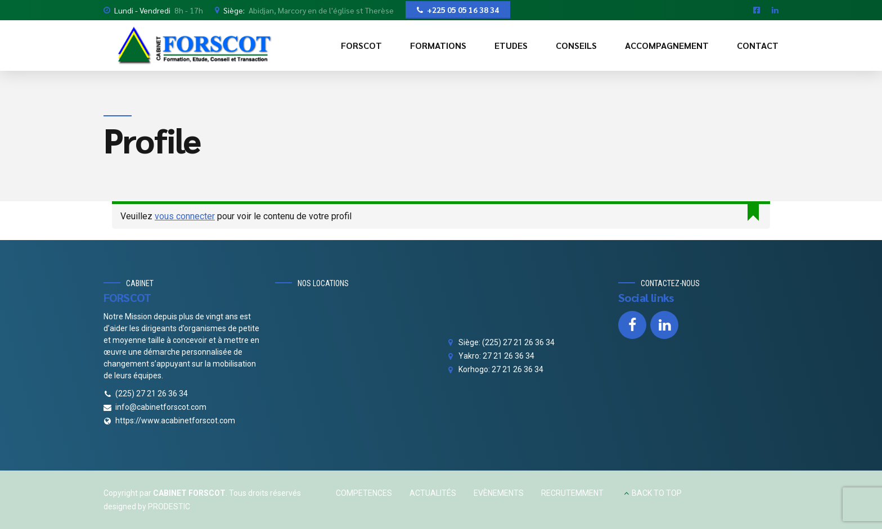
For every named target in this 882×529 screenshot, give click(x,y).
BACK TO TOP (657, 493)
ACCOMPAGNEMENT (667, 45)
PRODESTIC (169, 506)
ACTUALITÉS (433, 493)
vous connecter (185, 216)
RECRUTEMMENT (572, 493)
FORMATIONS (438, 45)
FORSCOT (361, 45)
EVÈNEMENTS (499, 493)
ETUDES (511, 45)
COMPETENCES (364, 493)
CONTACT (757, 45)
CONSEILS (576, 45)
